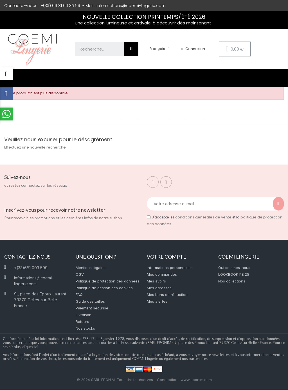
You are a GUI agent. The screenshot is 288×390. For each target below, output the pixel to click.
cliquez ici (30, 346)
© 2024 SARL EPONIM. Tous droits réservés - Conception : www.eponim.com (144, 379)
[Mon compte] (193, 48)
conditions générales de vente (203, 217)
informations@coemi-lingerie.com (131, 5)
